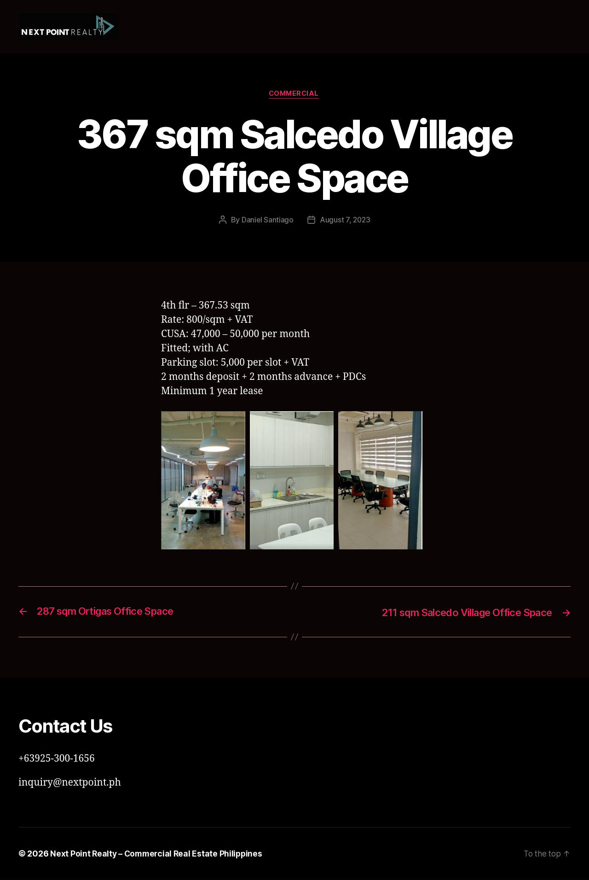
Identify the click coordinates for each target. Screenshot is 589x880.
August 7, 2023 (345, 220)
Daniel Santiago (267, 220)
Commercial (294, 94)
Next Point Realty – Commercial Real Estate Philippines (158, 854)
